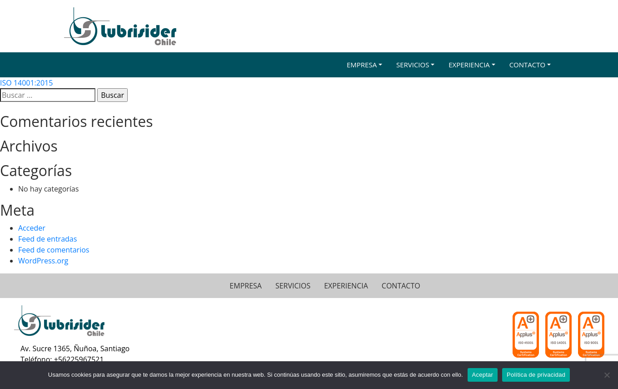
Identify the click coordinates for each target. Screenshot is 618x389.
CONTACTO (401, 286)
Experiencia (469, 64)
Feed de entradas (47, 239)
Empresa (362, 64)
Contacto (527, 64)
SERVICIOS (292, 286)
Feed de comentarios (53, 250)
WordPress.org (43, 261)
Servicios (412, 64)
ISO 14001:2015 (26, 83)
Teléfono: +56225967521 (62, 359)
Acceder (31, 228)
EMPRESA (245, 286)
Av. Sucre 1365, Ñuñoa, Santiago (75, 349)
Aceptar (482, 374)
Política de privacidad (536, 374)
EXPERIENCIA (346, 286)
